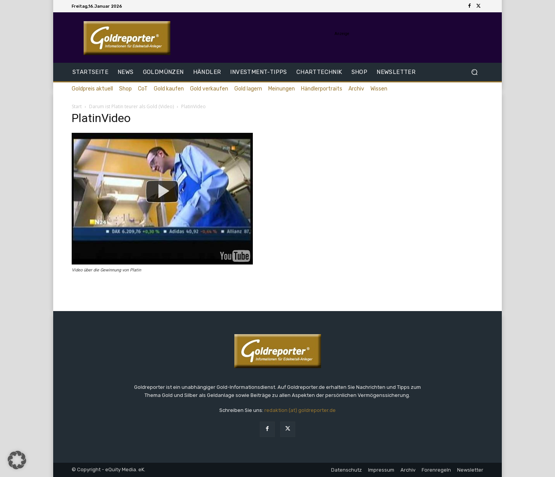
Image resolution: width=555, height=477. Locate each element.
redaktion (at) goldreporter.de (300, 410)
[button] (474, 72)
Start (77, 106)
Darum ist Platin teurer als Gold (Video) (131, 106)
